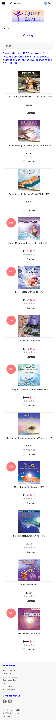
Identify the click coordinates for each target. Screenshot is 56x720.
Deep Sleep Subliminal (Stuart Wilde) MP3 (29, 194)
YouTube (10, 701)
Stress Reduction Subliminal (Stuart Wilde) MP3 (29, 96)
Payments (7, 674)
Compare (31, 112)
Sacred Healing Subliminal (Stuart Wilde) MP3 (29, 145)
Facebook (5, 701)
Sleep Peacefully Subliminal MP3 (29, 535)
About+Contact (9, 670)
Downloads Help (9, 680)
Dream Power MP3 (29, 584)
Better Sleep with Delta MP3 (29, 291)
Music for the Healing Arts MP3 (29, 487)
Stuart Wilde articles (11, 689)
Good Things (8, 686)
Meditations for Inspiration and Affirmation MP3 (29, 438)
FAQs (5, 683)
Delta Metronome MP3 (29, 633)
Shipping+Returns (10, 677)
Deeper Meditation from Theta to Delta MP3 (29, 243)
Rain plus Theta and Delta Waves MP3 (29, 389)
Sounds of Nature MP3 (29, 340)
